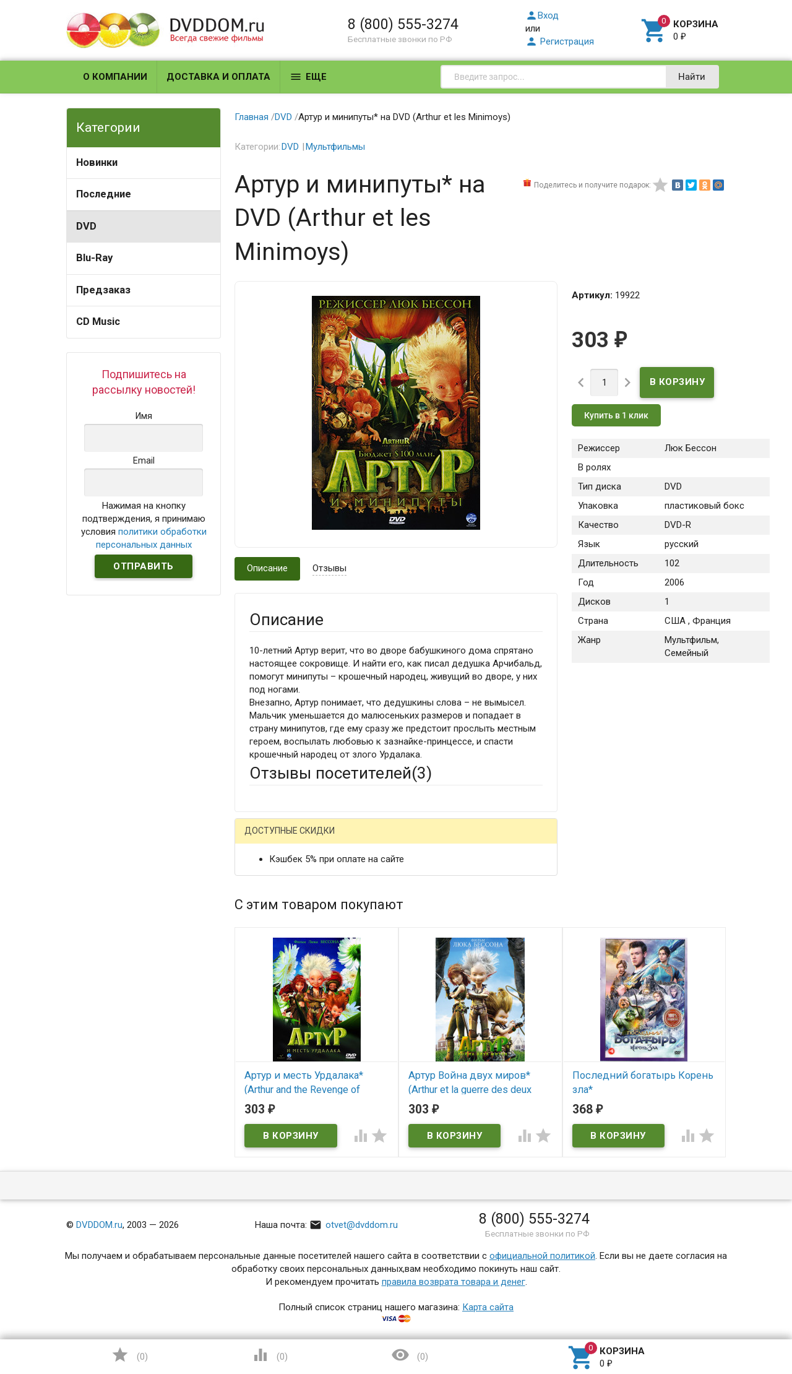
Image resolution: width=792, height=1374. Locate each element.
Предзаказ (103, 290)
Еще (308, 77)
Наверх (740, 1314)
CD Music (98, 321)
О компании (115, 76)
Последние (103, 194)
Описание (267, 568)
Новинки (97, 162)
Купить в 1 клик (616, 415)
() (129, 1355)
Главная (252, 117)
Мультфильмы (335, 146)
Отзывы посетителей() (340, 773)
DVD (86, 226)
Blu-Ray (94, 258)
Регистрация (559, 41)
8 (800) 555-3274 (403, 24)
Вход (542, 15)
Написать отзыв (314, 835)
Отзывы (329, 568)
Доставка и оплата (218, 76)
